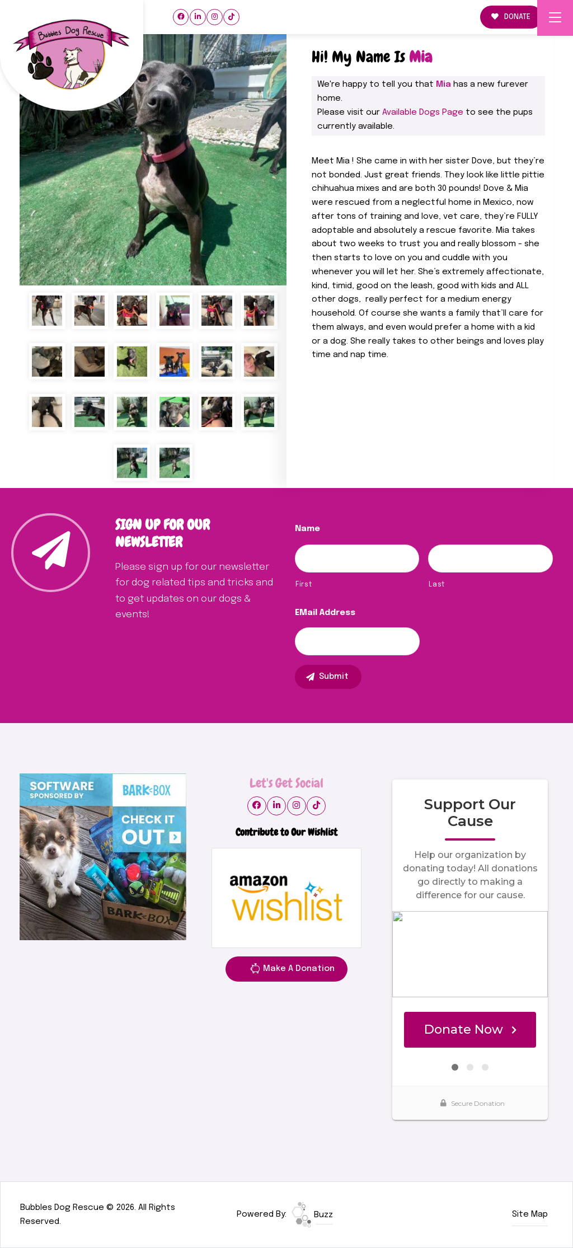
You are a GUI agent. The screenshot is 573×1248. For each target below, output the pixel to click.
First (303, 584)
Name (307, 528)
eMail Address (325, 612)
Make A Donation (292, 970)
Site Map (530, 1214)
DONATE (510, 17)
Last (437, 584)
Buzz (312, 1215)
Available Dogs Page (422, 112)
